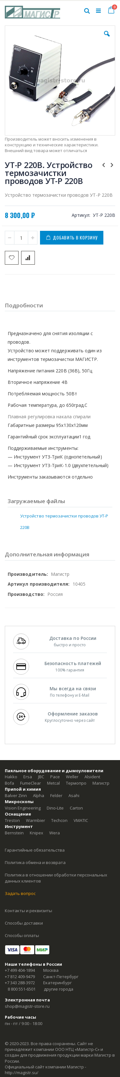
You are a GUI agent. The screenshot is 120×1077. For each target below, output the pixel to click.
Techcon (59, 820)
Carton (76, 808)
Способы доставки (24, 923)
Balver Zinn (16, 795)
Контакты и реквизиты (28, 910)
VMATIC (81, 820)
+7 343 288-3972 (20, 982)
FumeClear (30, 783)
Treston (12, 820)
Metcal (53, 783)
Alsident (92, 777)
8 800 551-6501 (22, 989)
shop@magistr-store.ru (27, 1006)
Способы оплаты (22, 935)
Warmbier (35, 820)
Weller (72, 777)
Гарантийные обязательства (35, 850)
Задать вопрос (20, 893)
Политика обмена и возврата (35, 862)
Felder (56, 795)
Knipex (36, 833)
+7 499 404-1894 (20, 970)
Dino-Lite (55, 808)
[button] (107, 38)
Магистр (100, 783)
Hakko (11, 777)
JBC (41, 777)
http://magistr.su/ (21, 1072)
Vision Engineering (23, 808)
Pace (55, 777)
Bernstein (14, 833)
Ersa (27, 777)
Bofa (9, 783)
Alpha (38, 795)
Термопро (76, 783)
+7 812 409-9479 (20, 976)
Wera (54, 833)
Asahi (73, 795)
